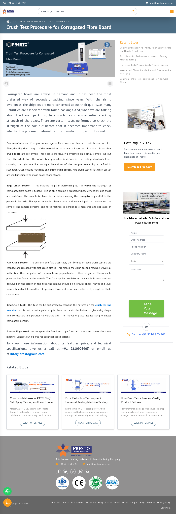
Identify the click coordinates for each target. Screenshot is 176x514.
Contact (65, 502)
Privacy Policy (163, 502)
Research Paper (130, 502)
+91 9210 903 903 (14, 2)
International (77, 502)
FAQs (142, 502)
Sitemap (151, 502)
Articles (108, 502)
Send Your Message (150, 308)
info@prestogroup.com (159, 2)
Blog (14, 21)
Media (117, 502)
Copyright (165, 507)
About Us (55, 502)
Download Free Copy (139, 166)
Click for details (32, 422)
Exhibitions (91, 502)
